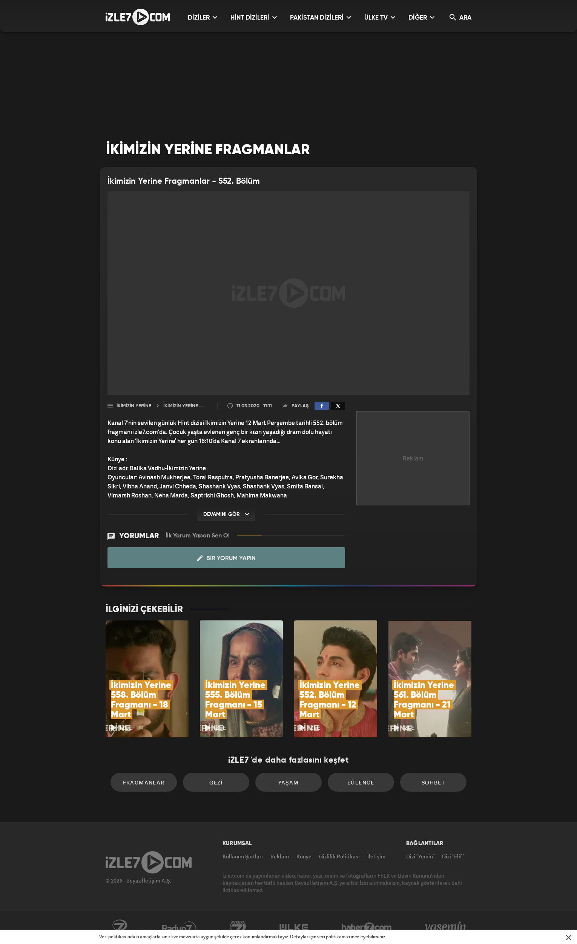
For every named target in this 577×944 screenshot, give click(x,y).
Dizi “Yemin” (420, 856)
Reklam (279, 856)
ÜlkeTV (293, 927)
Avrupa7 (238, 927)
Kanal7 (119, 927)
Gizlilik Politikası (339, 856)
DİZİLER (202, 17)
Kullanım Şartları (243, 856)
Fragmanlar (144, 782)
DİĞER (421, 17)
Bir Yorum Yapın (226, 558)
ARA (460, 17)
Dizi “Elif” (453, 856)
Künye (304, 856)
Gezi (216, 782)
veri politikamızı (333, 936)
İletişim (376, 856)
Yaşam (288, 782)
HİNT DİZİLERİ (253, 17)
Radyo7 (179, 927)
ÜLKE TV (379, 17)
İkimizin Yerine (134, 406)
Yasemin (446, 927)
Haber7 (367, 927)
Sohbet (433, 782)
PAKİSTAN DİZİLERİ (320, 17)
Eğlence (360, 782)
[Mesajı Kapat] (568, 937)
